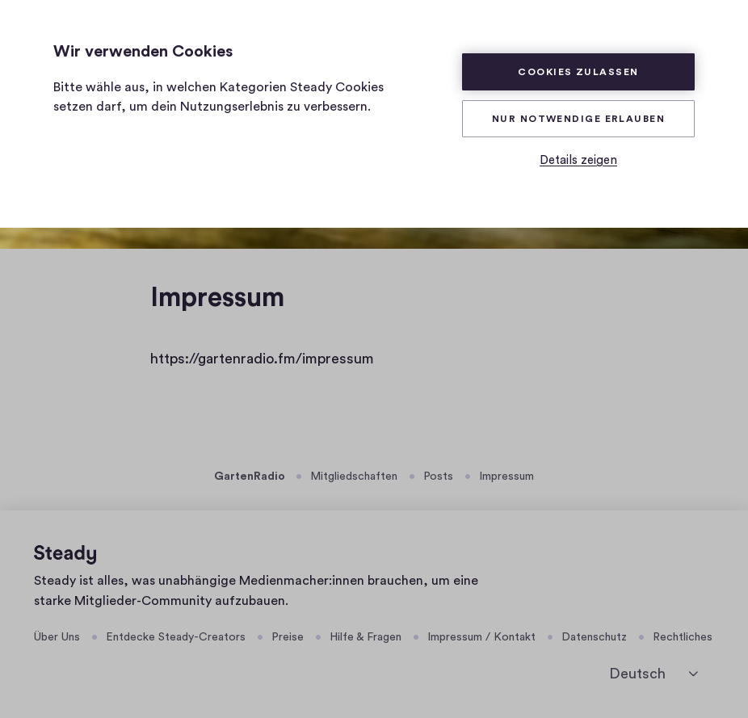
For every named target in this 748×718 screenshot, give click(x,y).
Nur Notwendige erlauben (578, 119)
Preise (287, 637)
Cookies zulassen (578, 72)
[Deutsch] (653, 674)
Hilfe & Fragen (365, 637)
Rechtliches (682, 637)
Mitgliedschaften (353, 476)
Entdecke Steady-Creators (176, 637)
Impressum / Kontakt (481, 637)
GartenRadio (249, 476)
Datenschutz (594, 637)
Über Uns (57, 637)
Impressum (506, 476)
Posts (438, 476)
